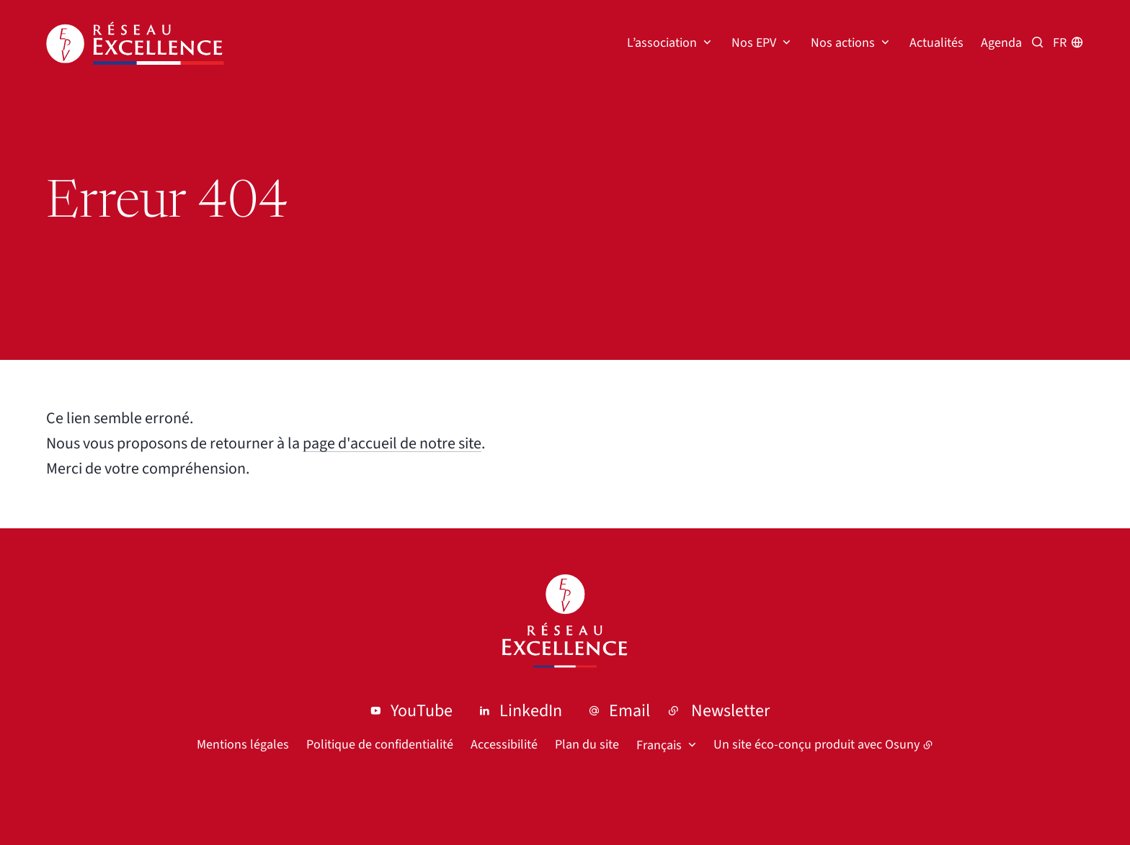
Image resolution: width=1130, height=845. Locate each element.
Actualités (936, 43)
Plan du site (587, 745)
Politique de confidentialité (379, 745)
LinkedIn (530, 710)
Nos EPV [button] (753, 43)
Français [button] (659, 745)
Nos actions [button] (843, 43)
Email (629, 710)
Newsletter (730, 710)
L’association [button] (662, 43)
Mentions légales (243, 745)
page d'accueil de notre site (392, 443)
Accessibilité (504, 745)
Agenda (1001, 43)
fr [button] (1060, 43)
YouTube (422, 710)
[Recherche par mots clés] (1037, 42)
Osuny (902, 745)
